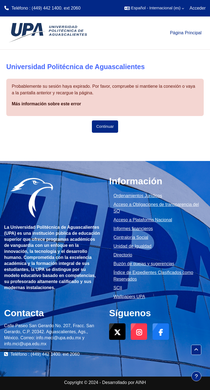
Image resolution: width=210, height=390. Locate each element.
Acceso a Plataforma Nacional (142, 219)
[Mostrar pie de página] (196, 376)
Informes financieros (133, 228)
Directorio (122, 255)
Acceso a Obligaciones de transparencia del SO (156, 207)
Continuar (105, 126)
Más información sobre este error (46, 103)
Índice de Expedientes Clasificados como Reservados (153, 275)
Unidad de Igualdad (132, 246)
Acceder (197, 8)
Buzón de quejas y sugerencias (143, 263)
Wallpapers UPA (129, 296)
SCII (117, 288)
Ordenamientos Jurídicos (137, 195)
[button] (154, 8)
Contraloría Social (130, 237)
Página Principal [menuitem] (186, 32)
